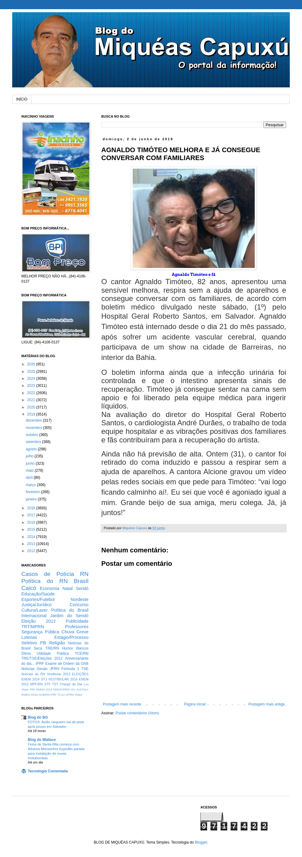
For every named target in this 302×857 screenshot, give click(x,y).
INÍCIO (21, 99)
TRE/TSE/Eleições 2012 (42, 658)
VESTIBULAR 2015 (62, 679)
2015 (31, 529)
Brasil (81, 581)
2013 (31, 544)
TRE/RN (52, 648)
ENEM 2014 (30, 679)
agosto (32, 449)
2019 (31, 414)
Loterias (29, 637)
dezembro (34, 420)
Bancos (82, 648)
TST (55, 684)
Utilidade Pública (53, 653)
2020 (31, 407)
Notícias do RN (33, 674)
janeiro (32, 499)
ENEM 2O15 (29, 694)
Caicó (28, 588)
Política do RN (44, 581)
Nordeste (79, 599)
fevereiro (33, 492)
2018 (31, 508)
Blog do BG (38, 717)
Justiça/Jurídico (36, 604)
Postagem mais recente (122, 704)
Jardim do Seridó (69, 615)
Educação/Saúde (38, 593)
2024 (31, 378)
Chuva (68, 631)
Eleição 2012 (38, 621)
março (31, 485)
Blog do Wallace (42, 740)
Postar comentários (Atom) (137, 713)
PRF (53, 694)
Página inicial (195, 704)
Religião (57, 642)
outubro (32, 435)
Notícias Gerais (34, 669)
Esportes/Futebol (38, 599)
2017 (31, 515)
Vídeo (78, 694)
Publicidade (77, 621)
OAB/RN (44, 694)
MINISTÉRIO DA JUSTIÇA (70, 689)
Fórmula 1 (70, 669)
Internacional (33, 615)
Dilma (26, 653)
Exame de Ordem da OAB (66, 663)
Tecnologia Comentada (48, 771)
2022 (31, 393)
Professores (76, 626)
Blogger (201, 842)
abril (30, 477)
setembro (34, 442)
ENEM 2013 (44, 689)
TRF (32, 689)
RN (84, 574)
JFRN (54, 669)
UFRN (70, 694)
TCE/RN (81, 653)
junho (31, 463)
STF (47, 684)
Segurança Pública (40, 631)
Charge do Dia (71, 684)
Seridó (82, 588)
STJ (44, 679)
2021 (31, 400)
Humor (67, 648)
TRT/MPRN (32, 626)
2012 (31, 551)
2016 (31, 522)
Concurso (79, 604)
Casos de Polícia (47, 574)
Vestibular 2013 (58, 674)
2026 (31, 364)
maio (30, 470)
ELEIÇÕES (80, 674)
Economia (49, 588)
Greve (82, 631)
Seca (38, 648)
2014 (31, 537)
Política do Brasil (69, 610)
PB (43, 642)
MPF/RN (36, 684)
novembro (34, 428)
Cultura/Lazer (34, 610)
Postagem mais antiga (266, 704)
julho (30, 456)
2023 (31, 385)
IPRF (40, 663)
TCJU (61, 694)
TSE (84, 669)
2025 (31, 371)
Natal (68, 588)
